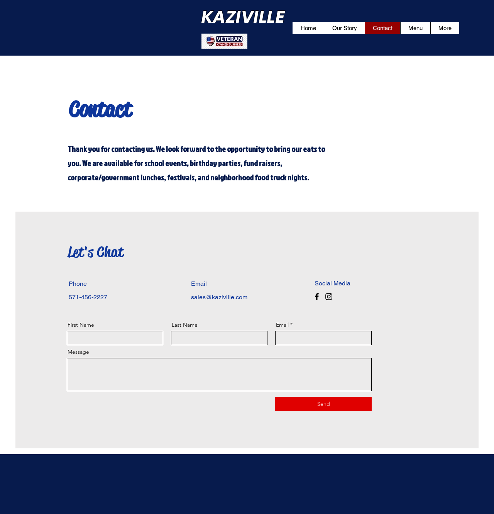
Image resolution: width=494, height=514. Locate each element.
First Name (81, 324)
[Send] (323, 404)
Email (282, 324)
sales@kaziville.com (219, 297)
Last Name (185, 324)
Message (78, 352)
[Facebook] (316, 296)
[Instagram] (328, 296)
